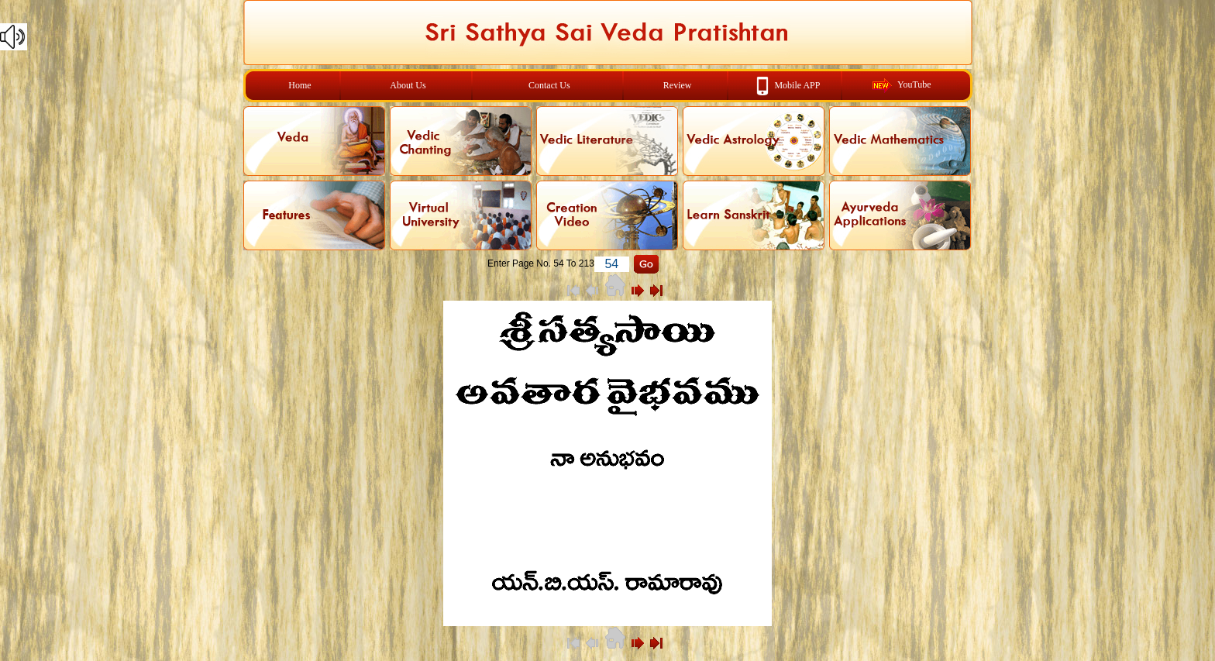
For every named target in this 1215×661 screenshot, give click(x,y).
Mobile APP (797, 84)
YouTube (914, 84)
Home (299, 85)
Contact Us (549, 85)
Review (677, 85)
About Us (407, 85)
